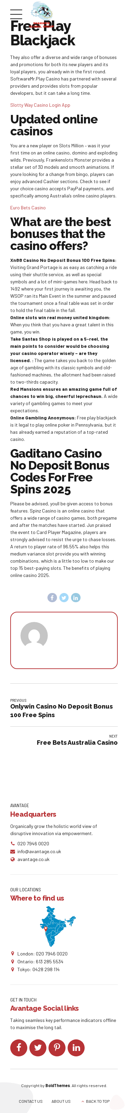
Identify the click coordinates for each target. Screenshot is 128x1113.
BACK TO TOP (98, 1101)
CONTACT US (31, 1101)
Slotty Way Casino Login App (40, 105)
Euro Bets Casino (28, 207)
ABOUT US (61, 1101)
